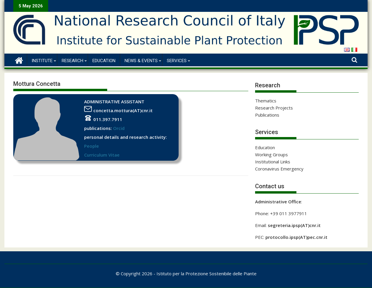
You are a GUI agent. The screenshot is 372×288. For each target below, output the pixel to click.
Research (72, 60)
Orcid (119, 128)
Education (103, 60)
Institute (42, 60)
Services (177, 60)
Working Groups (271, 154)
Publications (267, 115)
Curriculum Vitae (102, 155)
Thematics (265, 101)
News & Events (141, 60)
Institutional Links (272, 162)
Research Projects (274, 108)
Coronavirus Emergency (279, 169)
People (91, 146)
